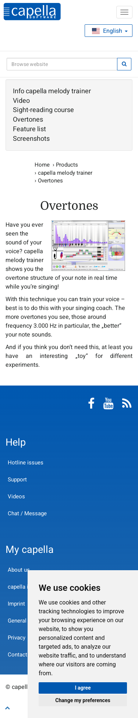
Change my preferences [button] (82, 700)
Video (21, 101)
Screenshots (31, 139)
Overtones (28, 120)
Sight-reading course (43, 110)
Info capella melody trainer (52, 91)
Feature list (29, 129)
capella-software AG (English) (32, 11)
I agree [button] (83, 688)
